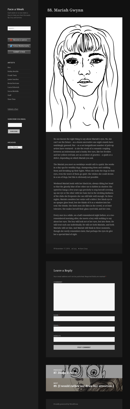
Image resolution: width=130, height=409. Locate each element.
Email (57, 325)
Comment (58, 282)
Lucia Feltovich (13, 87)
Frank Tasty (12, 75)
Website (57, 336)
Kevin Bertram (13, 83)
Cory (75, 248)
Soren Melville (13, 91)
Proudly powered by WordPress (66, 404)
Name (57, 315)
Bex (9, 67)
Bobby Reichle (13, 71)
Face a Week (16, 9)
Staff (9, 95)
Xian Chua (11, 99)
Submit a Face (13, 109)
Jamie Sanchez (13, 79)
